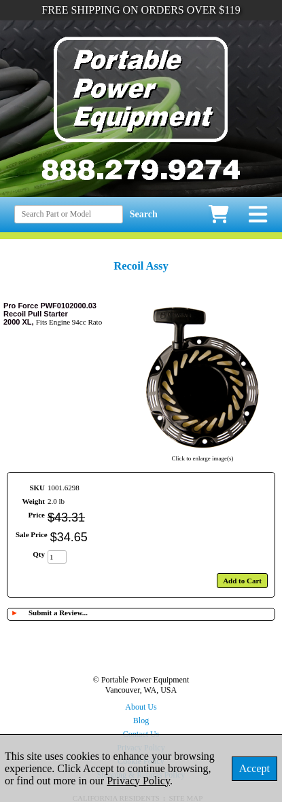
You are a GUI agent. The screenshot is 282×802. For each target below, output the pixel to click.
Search (144, 214)
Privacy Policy (138, 780)
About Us (140, 707)
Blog (141, 720)
